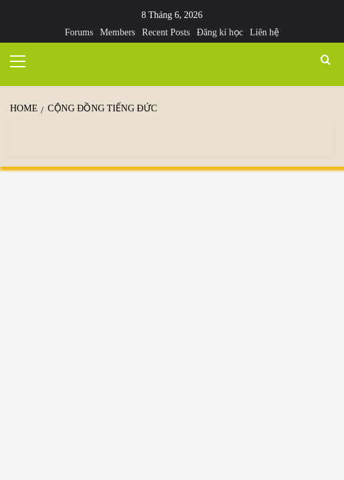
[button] (23, 59)
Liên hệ (264, 32)
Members (118, 32)
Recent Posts (166, 32)
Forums (79, 32)
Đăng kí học (220, 32)
